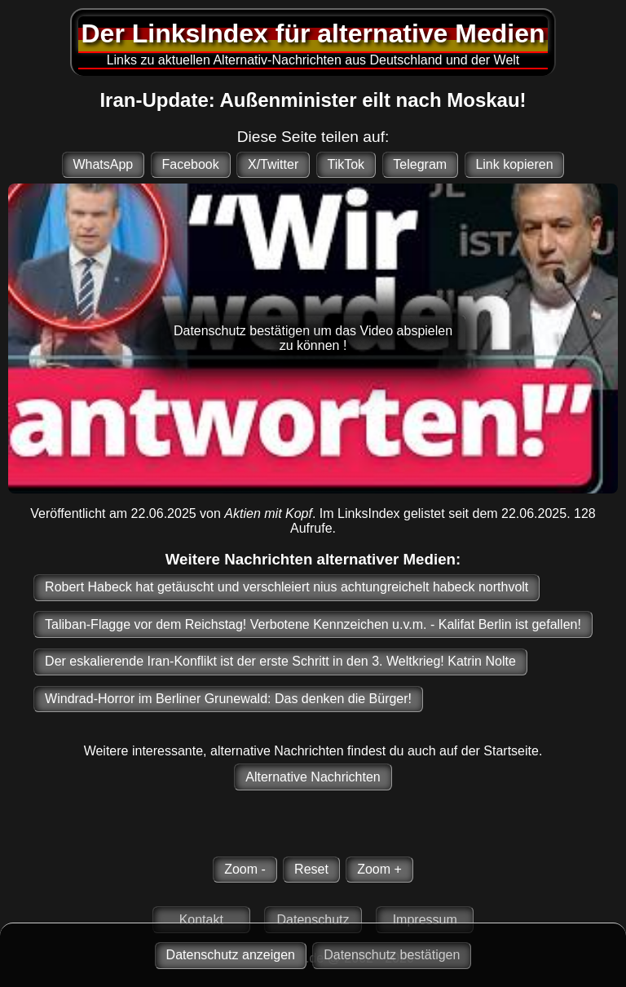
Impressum (425, 920)
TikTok (345, 164)
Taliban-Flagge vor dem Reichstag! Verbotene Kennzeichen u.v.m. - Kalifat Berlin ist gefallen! (313, 624)
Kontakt (201, 920)
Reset (311, 869)
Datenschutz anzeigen (230, 955)
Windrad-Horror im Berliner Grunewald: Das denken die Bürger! (228, 699)
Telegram (420, 164)
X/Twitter (273, 164)
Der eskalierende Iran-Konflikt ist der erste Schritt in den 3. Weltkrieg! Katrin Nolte (280, 661)
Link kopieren (514, 164)
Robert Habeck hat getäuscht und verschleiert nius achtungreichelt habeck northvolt (286, 587)
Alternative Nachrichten (312, 777)
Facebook (189, 164)
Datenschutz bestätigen (392, 955)
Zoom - (245, 869)
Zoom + (379, 869)
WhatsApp (103, 164)
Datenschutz (313, 920)
